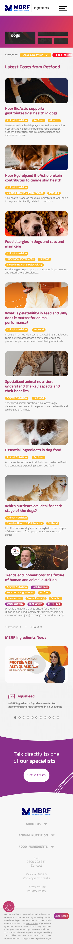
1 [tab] (20, 627)
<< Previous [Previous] (11, 627)
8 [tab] (45, 717)
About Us (33, 824)
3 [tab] (31, 627)
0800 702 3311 (36, 861)
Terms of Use (36, 887)
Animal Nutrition (33, 835)
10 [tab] (54, 717)
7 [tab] (41, 717)
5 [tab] (32, 717)
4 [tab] (28, 717)
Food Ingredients (33, 847)
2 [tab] (25, 627)
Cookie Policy (32, 924)
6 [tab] (36, 717)
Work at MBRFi (36, 874)
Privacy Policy (36, 891)
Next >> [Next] (37, 627)
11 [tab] (58, 717)
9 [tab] (49, 717)
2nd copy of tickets (36, 878)
